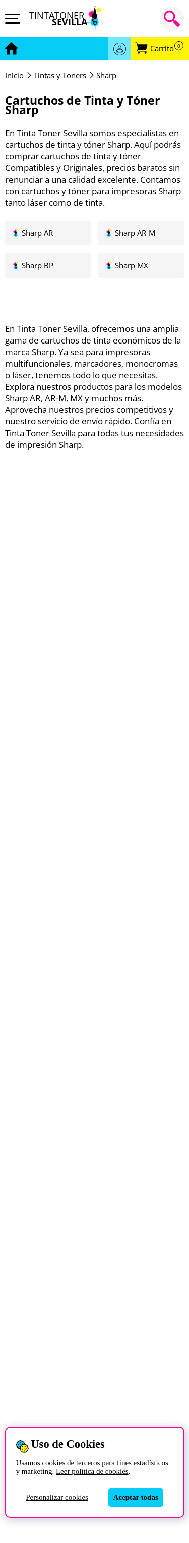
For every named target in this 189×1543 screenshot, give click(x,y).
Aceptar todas (135, 1497)
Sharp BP (37, 265)
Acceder (119, 48)
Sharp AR (37, 233)
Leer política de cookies (92, 1471)
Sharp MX (131, 265)
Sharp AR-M (135, 233)
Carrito (166, 48)
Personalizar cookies (57, 1497)
